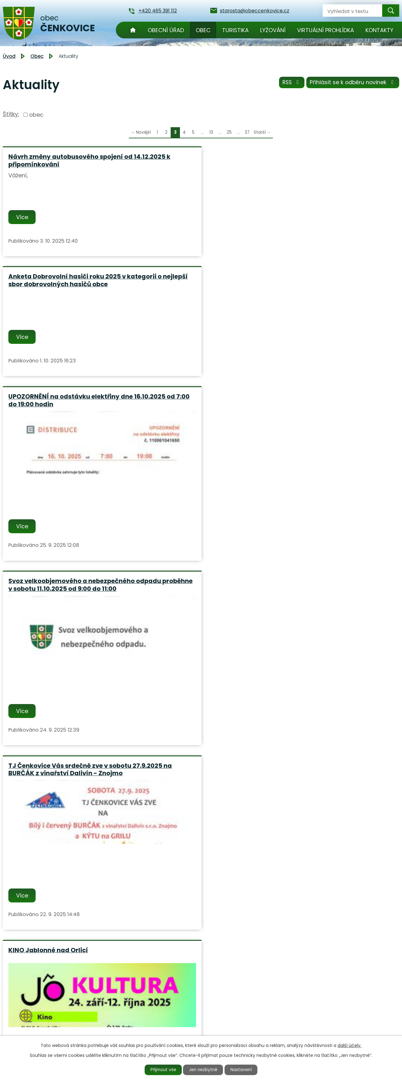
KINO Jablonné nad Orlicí (317, 342)
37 (247, 132)
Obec (203, 30)
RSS (289, 83)
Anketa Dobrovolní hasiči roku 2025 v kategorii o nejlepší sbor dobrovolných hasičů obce (199, 164)
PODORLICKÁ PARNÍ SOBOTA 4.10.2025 (52, 539)
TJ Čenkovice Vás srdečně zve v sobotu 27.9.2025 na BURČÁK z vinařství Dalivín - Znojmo (193, 350)
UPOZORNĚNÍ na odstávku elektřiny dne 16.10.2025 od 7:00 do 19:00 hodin (335, 160)
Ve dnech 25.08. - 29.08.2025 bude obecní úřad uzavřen (331, 539)
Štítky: (11, 114)
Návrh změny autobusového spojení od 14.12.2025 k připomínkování (65, 160)
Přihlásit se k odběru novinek (352, 83)
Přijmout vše (161, 1069)
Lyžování (273, 30)
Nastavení (243, 1069)
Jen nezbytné (203, 1069)
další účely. (349, 1045)
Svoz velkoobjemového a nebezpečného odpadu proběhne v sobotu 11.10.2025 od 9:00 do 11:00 (63, 350)
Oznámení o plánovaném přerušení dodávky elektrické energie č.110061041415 (64, 729)
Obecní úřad (166, 30)
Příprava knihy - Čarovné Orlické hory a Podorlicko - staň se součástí (200, 539)
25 (229, 132)
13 (211, 132)
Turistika (235, 30)
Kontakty (379, 30)
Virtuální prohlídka (325, 30)
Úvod (133, 30)
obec (36, 115)
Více (23, 217)
